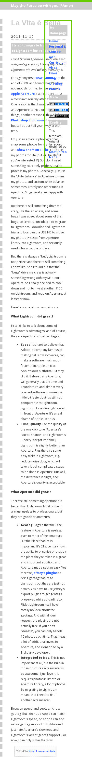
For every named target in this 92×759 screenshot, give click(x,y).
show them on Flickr (33, 150)
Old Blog (55, 84)
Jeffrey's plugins (45, 573)
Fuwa (53, 73)
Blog (52, 78)
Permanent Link (45, 751)
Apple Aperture (23, 94)
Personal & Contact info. (57, 51)
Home (53, 41)
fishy (31, 751)
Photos (54, 89)
